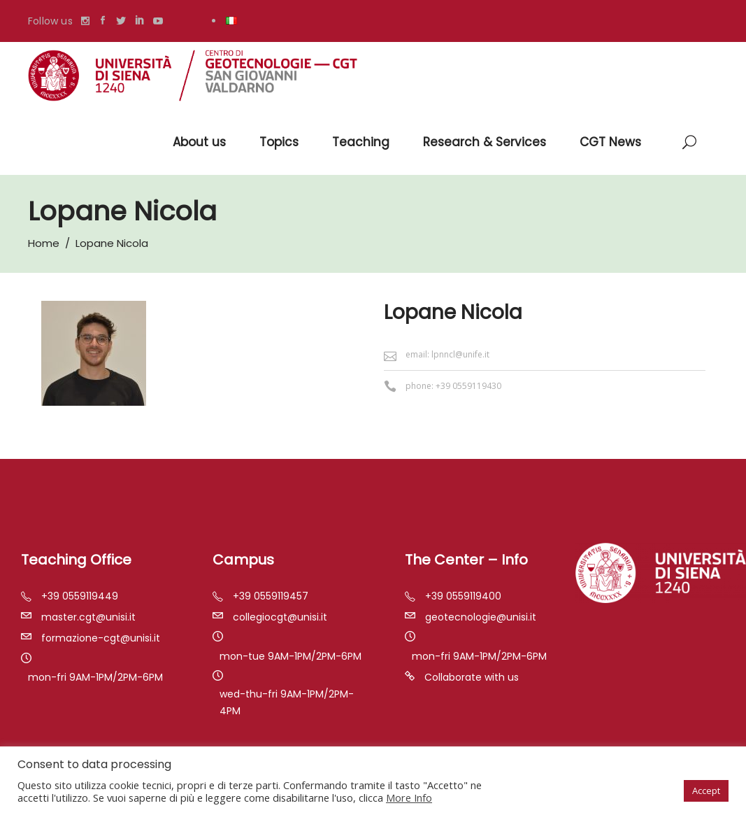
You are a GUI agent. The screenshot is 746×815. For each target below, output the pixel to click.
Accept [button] (706, 790)
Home (43, 243)
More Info (409, 797)
